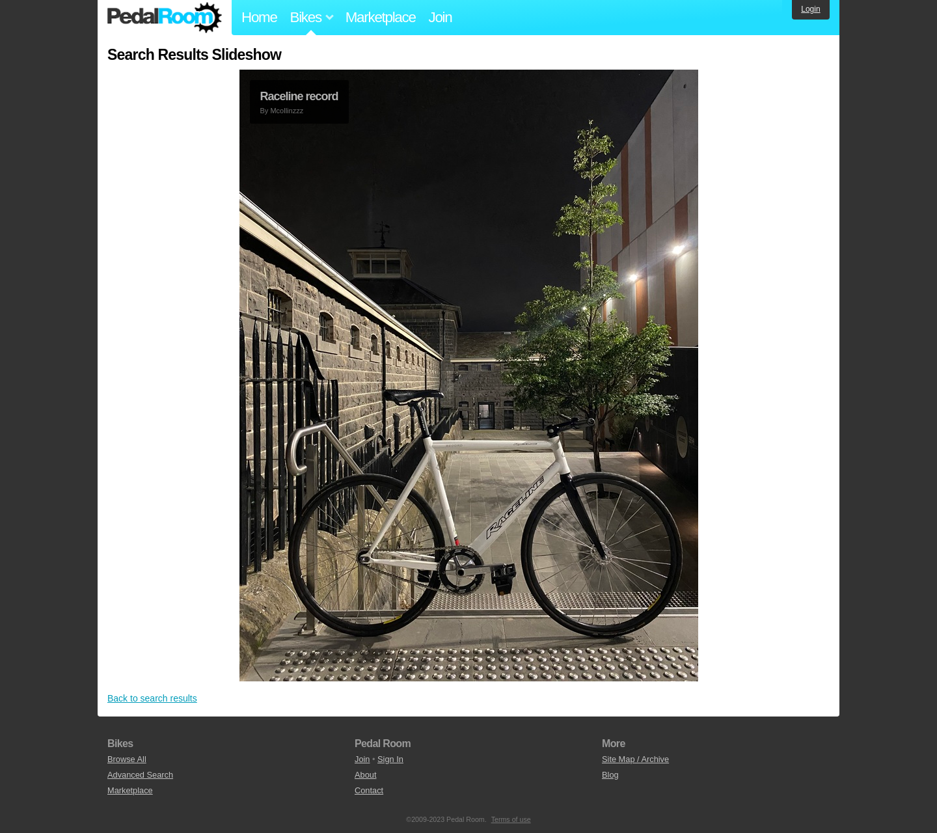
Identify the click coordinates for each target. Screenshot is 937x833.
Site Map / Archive (635, 759)
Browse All (126, 759)
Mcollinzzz (286, 111)
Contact (369, 790)
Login (810, 9)
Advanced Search (140, 775)
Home (259, 17)
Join (440, 17)
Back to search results (152, 698)
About (365, 775)
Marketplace (381, 17)
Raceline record (299, 96)
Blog (610, 775)
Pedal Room (164, 17)
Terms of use (511, 819)
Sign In (390, 759)
